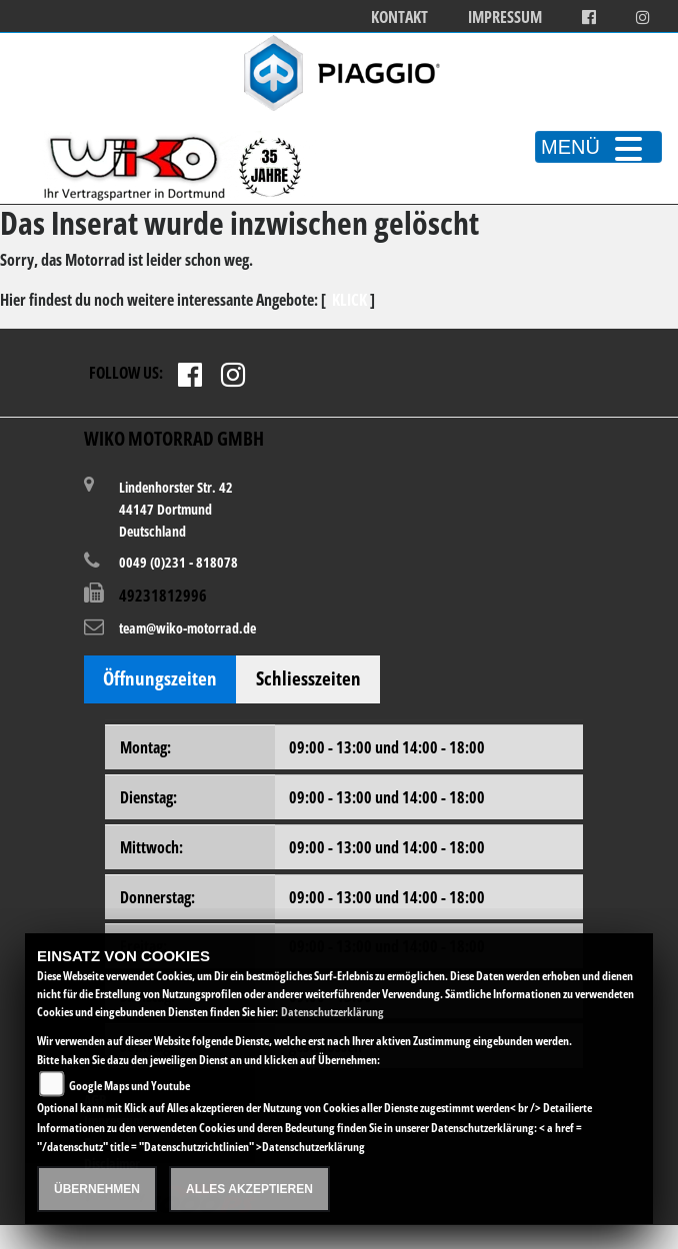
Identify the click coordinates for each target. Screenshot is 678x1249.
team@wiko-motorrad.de (187, 628)
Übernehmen (97, 1189)
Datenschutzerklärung (332, 1011)
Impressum (505, 17)
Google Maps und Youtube (129, 1085)
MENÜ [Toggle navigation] (598, 147)
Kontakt (399, 17)
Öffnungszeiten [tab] (160, 677)
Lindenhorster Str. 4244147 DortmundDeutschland (176, 508)
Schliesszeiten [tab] (308, 677)
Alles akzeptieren (249, 1189)
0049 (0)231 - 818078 (178, 562)
